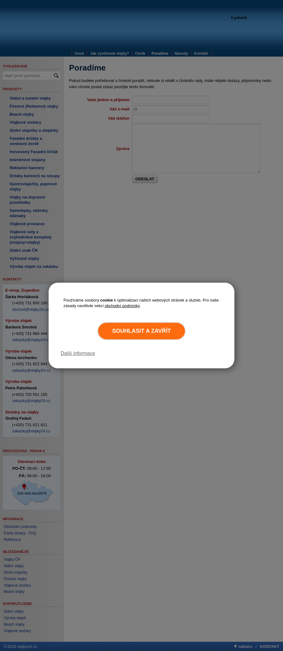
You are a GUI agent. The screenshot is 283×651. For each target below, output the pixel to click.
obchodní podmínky (122, 305)
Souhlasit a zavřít (141, 331)
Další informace (78, 353)
